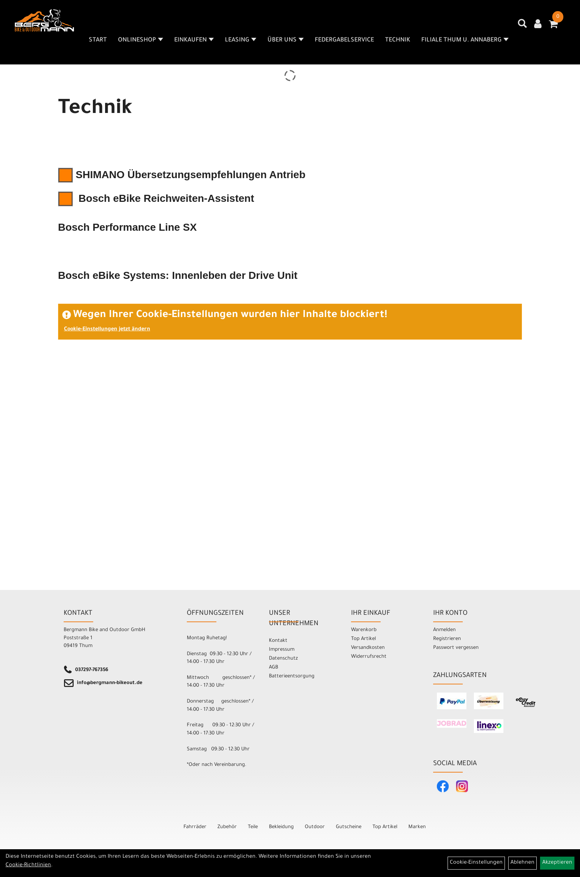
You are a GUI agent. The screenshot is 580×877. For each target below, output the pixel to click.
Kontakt (278, 641)
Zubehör (227, 827)
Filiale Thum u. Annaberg (465, 40)
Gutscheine (348, 827)
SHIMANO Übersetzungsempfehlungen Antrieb (182, 174)
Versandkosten (368, 648)
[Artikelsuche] (522, 26)
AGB (273, 667)
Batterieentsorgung (291, 676)
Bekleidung (281, 827)
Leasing (240, 40)
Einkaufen (194, 40)
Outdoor (315, 827)
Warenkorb (364, 630)
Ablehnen (522, 863)
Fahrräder (194, 827)
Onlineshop (140, 40)
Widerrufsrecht (369, 657)
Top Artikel (363, 639)
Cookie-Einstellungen (476, 863)
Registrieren (447, 639)
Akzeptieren (557, 863)
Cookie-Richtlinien (28, 865)
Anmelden (444, 630)
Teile (253, 827)
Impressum (281, 650)
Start (98, 40)
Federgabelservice (344, 40)
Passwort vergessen (456, 648)
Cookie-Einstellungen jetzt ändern (107, 330)
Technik (397, 40)
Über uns (285, 40)
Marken (417, 827)
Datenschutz (283, 658)
